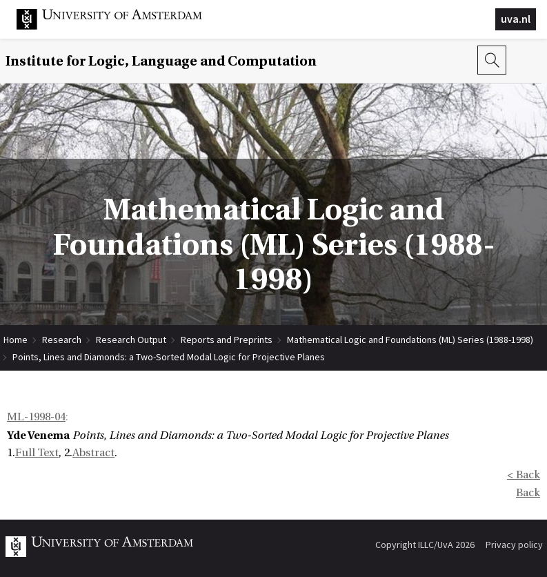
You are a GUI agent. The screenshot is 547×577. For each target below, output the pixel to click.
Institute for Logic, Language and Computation (161, 61)
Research (61, 339)
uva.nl (515, 19)
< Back (523, 475)
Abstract (93, 453)
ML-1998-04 (36, 417)
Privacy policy (514, 544)
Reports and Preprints (226, 339)
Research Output (131, 339)
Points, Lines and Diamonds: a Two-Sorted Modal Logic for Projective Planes (168, 357)
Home (15, 339)
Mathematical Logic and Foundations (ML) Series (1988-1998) (410, 339)
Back (528, 493)
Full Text (37, 453)
